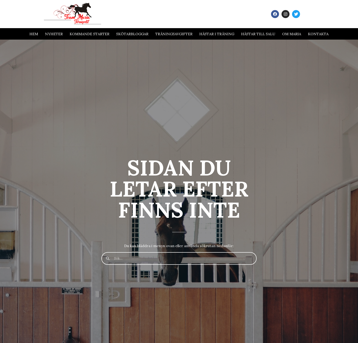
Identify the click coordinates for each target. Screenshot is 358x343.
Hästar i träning (216, 34)
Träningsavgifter (173, 34)
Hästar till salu (258, 34)
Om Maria (291, 34)
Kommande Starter (89, 34)
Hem (33, 34)
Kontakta (318, 34)
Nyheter (54, 34)
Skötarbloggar (132, 34)
